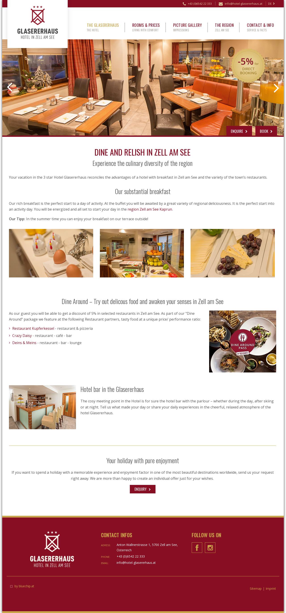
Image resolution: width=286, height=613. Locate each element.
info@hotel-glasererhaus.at (240, 4)
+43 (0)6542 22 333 (197, 4)
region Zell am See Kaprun (150, 209)
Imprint (271, 588)
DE (271, 4)
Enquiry (141, 489)
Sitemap (256, 588)
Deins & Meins (24, 342)
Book (266, 131)
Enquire (239, 131)
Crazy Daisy (22, 335)
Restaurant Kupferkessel (33, 328)
